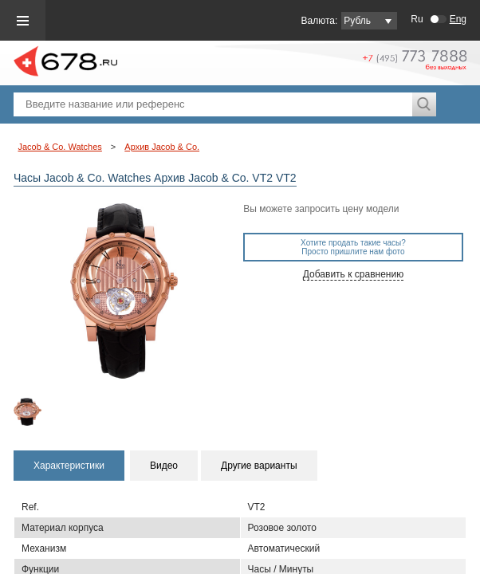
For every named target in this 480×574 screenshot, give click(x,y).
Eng (458, 19)
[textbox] (213, 104)
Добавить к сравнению (353, 274)
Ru (417, 19)
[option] (40, 412)
